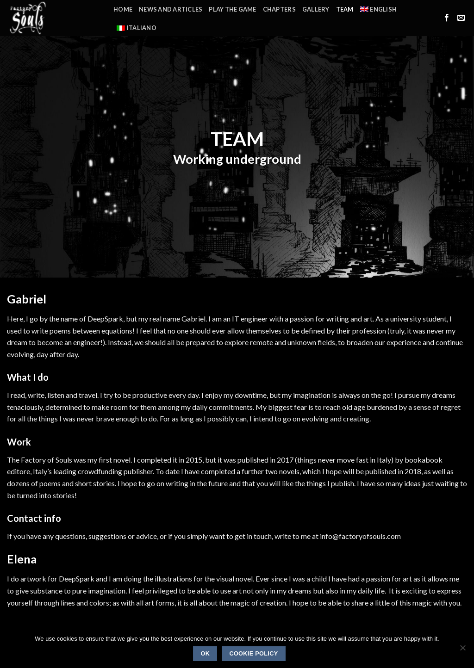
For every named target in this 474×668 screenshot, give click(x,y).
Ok (205, 653)
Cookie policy (253, 653)
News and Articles (170, 9)
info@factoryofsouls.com (360, 536)
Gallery (316, 9)
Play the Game (232, 9)
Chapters (279, 9)
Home (122, 9)
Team (345, 9)
